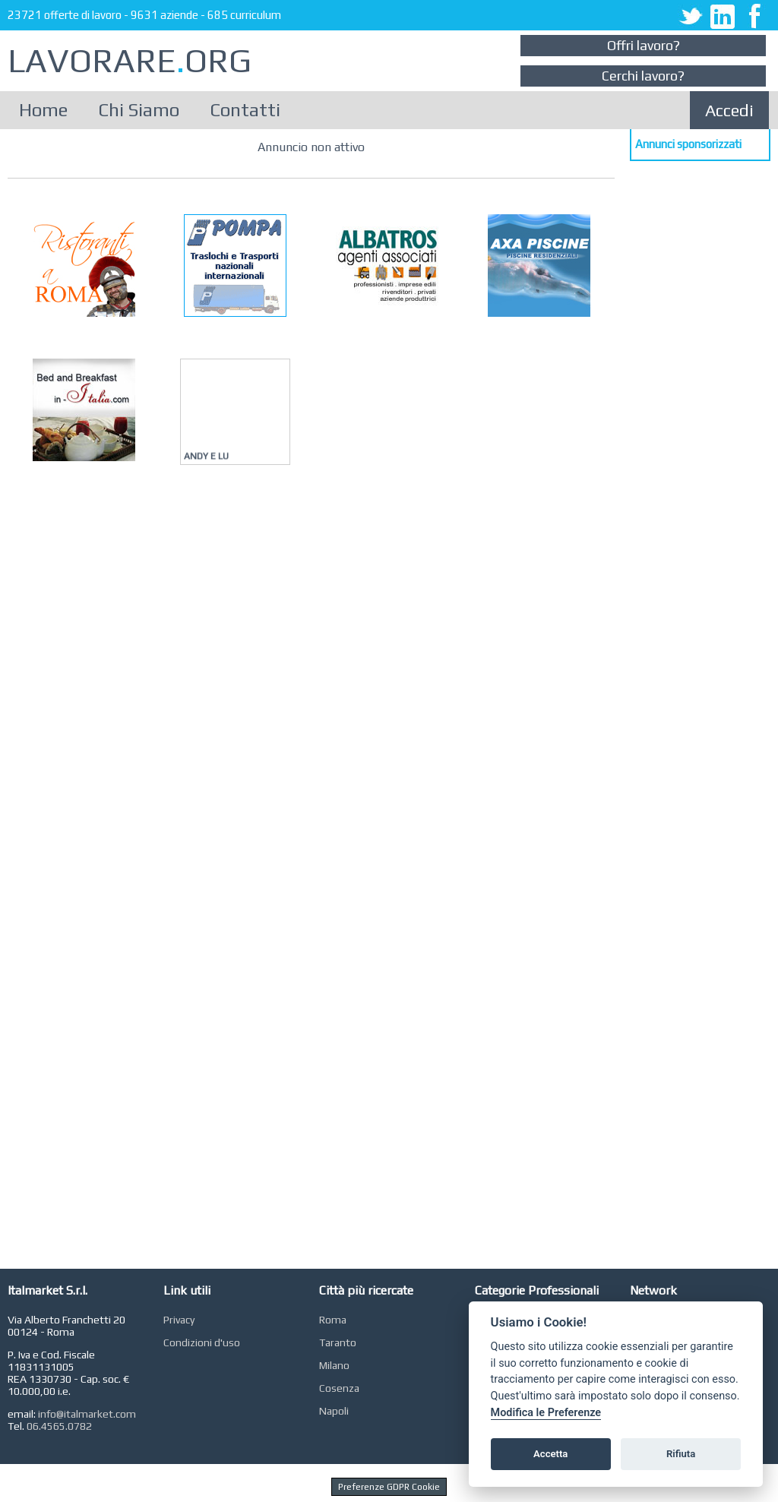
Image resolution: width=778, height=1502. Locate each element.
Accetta (550, 1453)
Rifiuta (680, 1453)
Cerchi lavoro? (643, 76)
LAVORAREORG (129, 60)
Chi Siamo (138, 110)
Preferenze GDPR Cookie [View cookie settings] (389, 1486)
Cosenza (339, 1388)
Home (43, 110)
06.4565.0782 (59, 1426)
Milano (334, 1365)
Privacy (178, 1320)
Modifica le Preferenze (546, 1412)
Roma (332, 1320)
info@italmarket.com (87, 1414)
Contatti (245, 110)
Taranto (337, 1342)
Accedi (729, 110)
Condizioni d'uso (201, 1342)
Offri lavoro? (643, 45)
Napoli (334, 1411)
